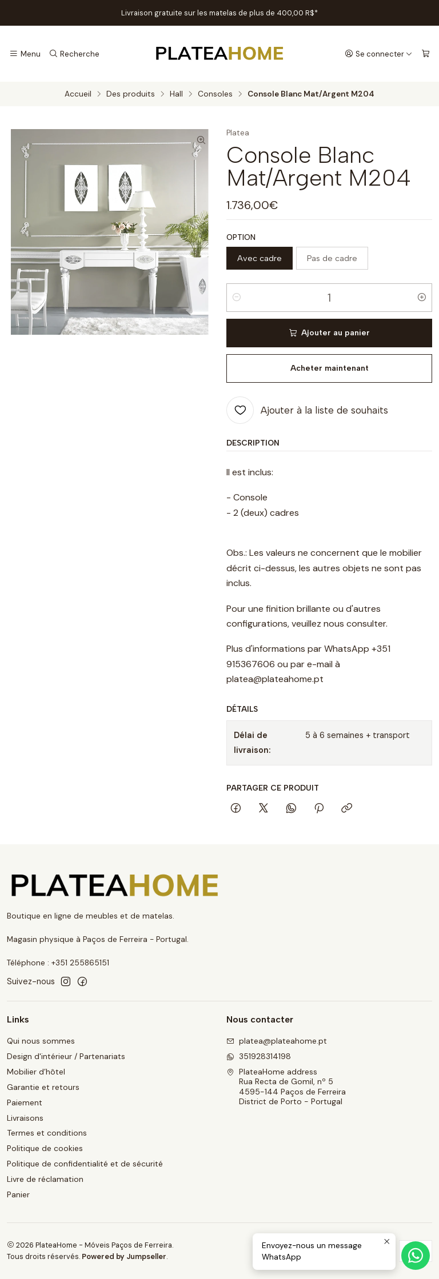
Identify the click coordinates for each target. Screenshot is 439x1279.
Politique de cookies (45, 1148)
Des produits (130, 94)
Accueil (78, 94)
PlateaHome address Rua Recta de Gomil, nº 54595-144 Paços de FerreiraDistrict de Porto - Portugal (286, 1086)
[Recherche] (73, 54)
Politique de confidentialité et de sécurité (85, 1163)
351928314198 (258, 1056)
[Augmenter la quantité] (422, 297)
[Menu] (25, 54)
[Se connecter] (378, 54)
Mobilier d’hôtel (36, 1071)
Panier (18, 1194)
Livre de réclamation (45, 1179)
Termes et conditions (47, 1133)
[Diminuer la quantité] (236, 297)
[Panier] (425, 54)
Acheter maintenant (329, 368)
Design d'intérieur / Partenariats (66, 1056)
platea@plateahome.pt (276, 1041)
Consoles (215, 94)
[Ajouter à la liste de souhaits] (307, 410)
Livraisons (25, 1118)
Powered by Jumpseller (124, 1256)
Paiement (24, 1102)
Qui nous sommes (41, 1041)
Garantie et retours (43, 1087)
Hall (176, 94)
